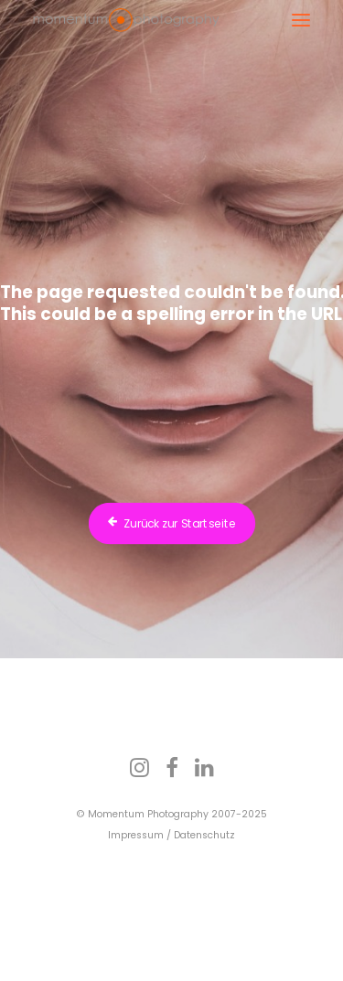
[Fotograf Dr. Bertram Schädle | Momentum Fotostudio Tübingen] (126, 20)
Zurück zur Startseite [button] (171, 523)
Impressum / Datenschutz (171, 835)
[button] (301, 20)
